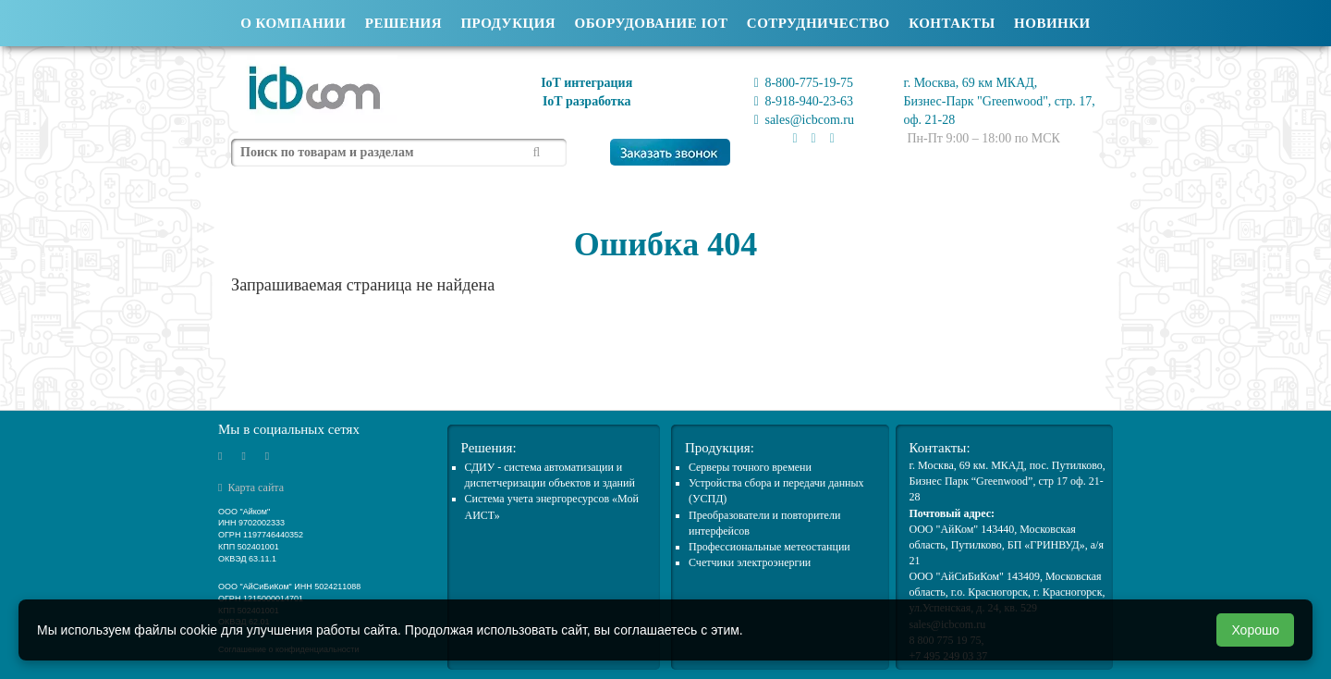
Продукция (508, 23)
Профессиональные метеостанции (769, 546)
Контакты (952, 23)
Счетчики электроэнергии (750, 562)
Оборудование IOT (651, 23)
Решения (403, 23)
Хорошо (1255, 630)
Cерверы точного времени (750, 467)
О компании (293, 23)
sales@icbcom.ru (804, 120)
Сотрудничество (818, 23)
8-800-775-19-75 (803, 83)
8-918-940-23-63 (803, 101)
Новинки (1052, 23)
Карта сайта (251, 487)
